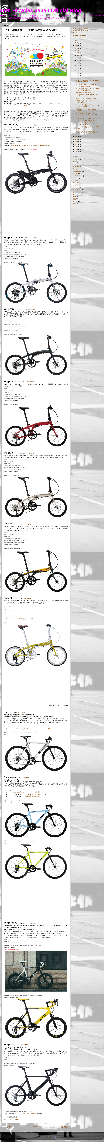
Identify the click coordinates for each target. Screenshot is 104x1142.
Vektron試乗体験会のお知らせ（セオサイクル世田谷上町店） (87, 89)
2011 (76, 151)
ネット (75, 194)
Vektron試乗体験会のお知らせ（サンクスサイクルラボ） (87, 105)
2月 (78, 75)
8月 (78, 60)
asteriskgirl (76, 159)
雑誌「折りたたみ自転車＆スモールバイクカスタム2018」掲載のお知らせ (87, 131)
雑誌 (74, 199)
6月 (78, 65)
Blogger (55, 1137)
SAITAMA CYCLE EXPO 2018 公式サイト (18, 105)
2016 (76, 139)
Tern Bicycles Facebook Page (81, 33)
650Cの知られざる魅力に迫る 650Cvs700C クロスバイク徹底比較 (25, 792)
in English (76, 166)
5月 (78, 68)
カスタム (75, 185)
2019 (76, 45)
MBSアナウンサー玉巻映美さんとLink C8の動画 (22, 619)
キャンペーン (77, 189)
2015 (76, 141)
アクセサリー (77, 176)
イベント (11, 1119)
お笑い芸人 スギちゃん (28, 729)
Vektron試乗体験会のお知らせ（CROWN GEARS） (85, 123)
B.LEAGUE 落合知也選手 (29, 794)
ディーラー (76, 192)
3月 (78, 73)
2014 (76, 144)
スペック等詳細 (33, 125)
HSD (74, 164)
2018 (76, 48)
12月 (78, 50)
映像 (74, 196)
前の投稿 (64, 1127)
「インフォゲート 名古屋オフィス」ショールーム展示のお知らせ (87, 119)
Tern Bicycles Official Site (80, 28)
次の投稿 (7, 1127)
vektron (75, 173)
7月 (78, 63)
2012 (76, 149)
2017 (76, 136)
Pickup (75, 169)
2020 (76, 43)
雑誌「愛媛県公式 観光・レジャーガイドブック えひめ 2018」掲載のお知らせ (88, 114)
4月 (78, 70)
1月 (78, 78)
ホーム (36, 1127)
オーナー (75, 180)
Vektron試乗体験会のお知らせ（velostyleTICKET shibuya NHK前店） (87, 94)
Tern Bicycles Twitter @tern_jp (82, 30)
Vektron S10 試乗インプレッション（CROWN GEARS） (86, 85)
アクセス (35, 99)
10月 (78, 55)
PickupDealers (77, 171)
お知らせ (75, 182)
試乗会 (17, 1119)
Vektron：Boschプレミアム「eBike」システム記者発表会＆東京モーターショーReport (30, 145)
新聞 (74, 203)
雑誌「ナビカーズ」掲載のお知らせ (87, 98)
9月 (78, 58)
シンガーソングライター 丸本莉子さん (43, 729)
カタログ (75, 187)
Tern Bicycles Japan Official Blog (40, 10)
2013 (76, 146)
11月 (78, 53)
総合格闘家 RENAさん (40, 794)
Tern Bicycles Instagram (80, 35)
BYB (74, 162)
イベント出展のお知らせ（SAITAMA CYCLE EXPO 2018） (87, 81)
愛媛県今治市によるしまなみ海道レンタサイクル (36, 796)
